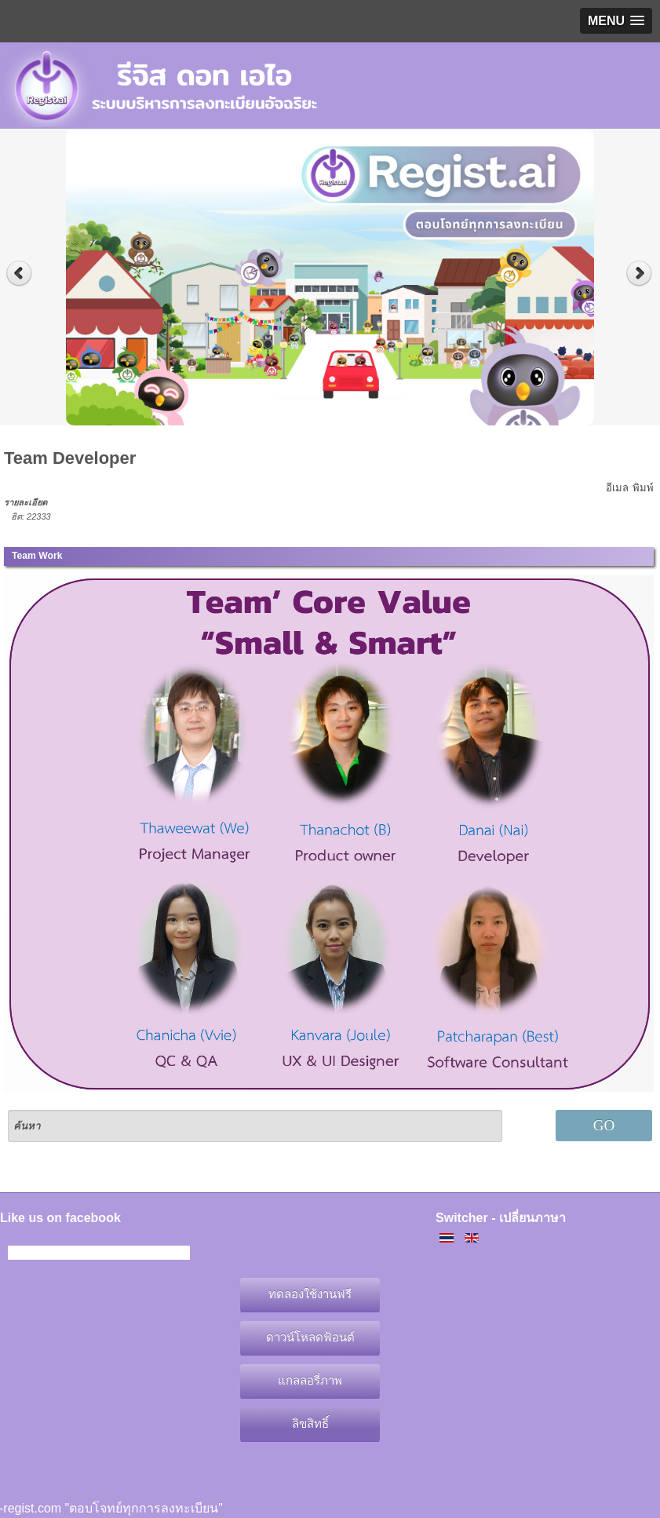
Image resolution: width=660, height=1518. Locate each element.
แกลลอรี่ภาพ (310, 1380)
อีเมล (617, 488)
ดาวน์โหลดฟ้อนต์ (310, 1337)
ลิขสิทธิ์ (310, 1423)
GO (603, 1125)
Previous (19, 273)
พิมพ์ (643, 488)
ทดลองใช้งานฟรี (310, 1294)
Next (640, 273)
